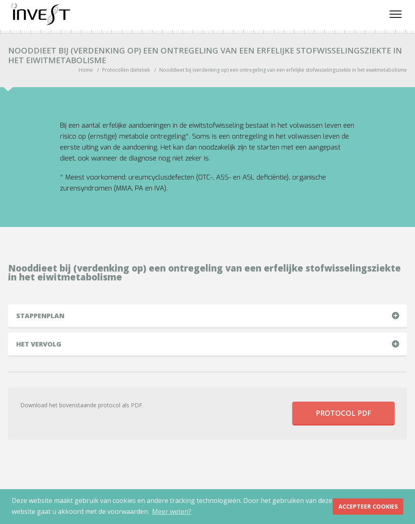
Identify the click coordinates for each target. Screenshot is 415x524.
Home (86, 69)
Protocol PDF (343, 413)
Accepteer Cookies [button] (368, 506)
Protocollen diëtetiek (126, 69)
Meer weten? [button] (171, 511)
